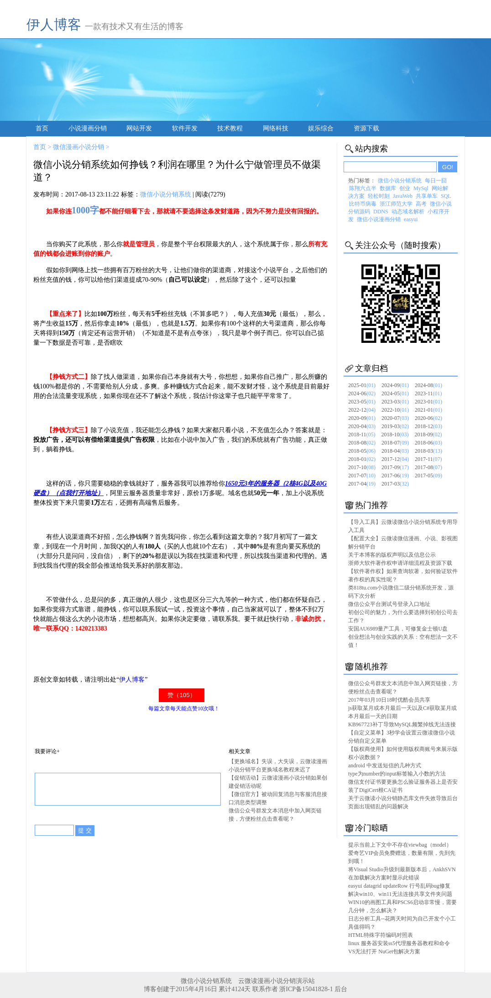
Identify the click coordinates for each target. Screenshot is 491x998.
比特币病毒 (362, 204)
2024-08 (428, 385)
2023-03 (395, 401)
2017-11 (428, 459)
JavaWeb (403, 196)
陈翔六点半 (362, 188)
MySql (420, 188)
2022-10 (395, 410)
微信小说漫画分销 (379, 219)
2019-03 (395, 426)
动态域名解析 (408, 211)
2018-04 (395, 451)
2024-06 (362, 393)
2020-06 (428, 418)
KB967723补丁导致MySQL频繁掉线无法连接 (402, 724)
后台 (340, 989)
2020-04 (362, 426)
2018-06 (428, 443)
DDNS (380, 211)
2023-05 (362, 401)
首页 (42, 128)
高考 (421, 204)
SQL (446, 196)
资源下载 (366, 128)
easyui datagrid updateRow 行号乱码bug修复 (399, 886)
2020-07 (395, 418)
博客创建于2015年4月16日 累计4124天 (198, 989)
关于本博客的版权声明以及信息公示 (392, 555)
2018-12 (428, 426)
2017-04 (362, 484)
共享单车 (427, 196)
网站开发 (139, 128)
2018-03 (428, 451)
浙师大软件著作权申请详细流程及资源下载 (400, 563)
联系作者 (265, 989)
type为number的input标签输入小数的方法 (397, 773)
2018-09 (428, 434)
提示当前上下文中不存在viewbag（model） (400, 845)
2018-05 (362, 451)
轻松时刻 (379, 196)
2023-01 (428, 401)
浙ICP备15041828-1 (306, 989)
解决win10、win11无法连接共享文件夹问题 (400, 894)
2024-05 (395, 393)
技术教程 (230, 128)
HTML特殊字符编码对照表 (380, 935)
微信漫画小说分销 (78, 147)
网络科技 (275, 128)
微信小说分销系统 (165, 194)
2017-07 (362, 475)
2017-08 (428, 467)
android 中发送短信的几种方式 (384, 765)
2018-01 (362, 459)
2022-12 (362, 410)
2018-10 (395, 434)
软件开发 (185, 128)
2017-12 (395, 459)
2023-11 (428, 393)
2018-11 (362, 434)
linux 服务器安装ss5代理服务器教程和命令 (399, 943)
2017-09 (395, 467)
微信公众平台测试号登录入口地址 (389, 604)
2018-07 (395, 443)
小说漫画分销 (87, 128)
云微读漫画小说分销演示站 (276, 980)
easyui (411, 219)
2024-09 (395, 385)
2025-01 (362, 385)
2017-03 (395, 484)
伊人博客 (53, 24)
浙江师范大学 (396, 204)
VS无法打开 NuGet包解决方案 (384, 951)
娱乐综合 (321, 128)
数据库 (388, 188)
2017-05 (428, 475)
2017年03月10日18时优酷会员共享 (389, 700)
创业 (404, 188)
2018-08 (362, 443)
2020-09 (362, 418)
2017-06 (395, 475)
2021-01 (428, 410)
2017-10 (362, 467)
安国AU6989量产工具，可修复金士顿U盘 (398, 629)
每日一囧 (436, 180)
